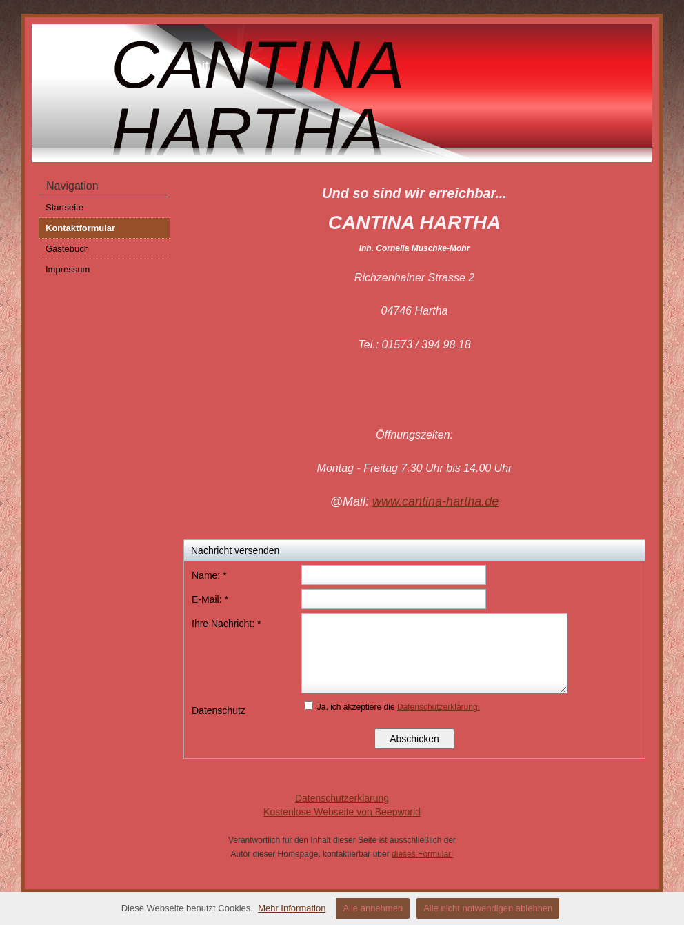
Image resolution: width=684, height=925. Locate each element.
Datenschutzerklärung (342, 798)
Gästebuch (67, 248)
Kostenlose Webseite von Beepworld (342, 811)
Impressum (68, 269)
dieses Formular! (422, 854)
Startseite (64, 207)
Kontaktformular (80, 228)
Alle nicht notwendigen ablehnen (487, 908)
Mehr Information (291, 908)
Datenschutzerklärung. (438, 707)
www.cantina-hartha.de (435, 501)
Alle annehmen (373, 908)
